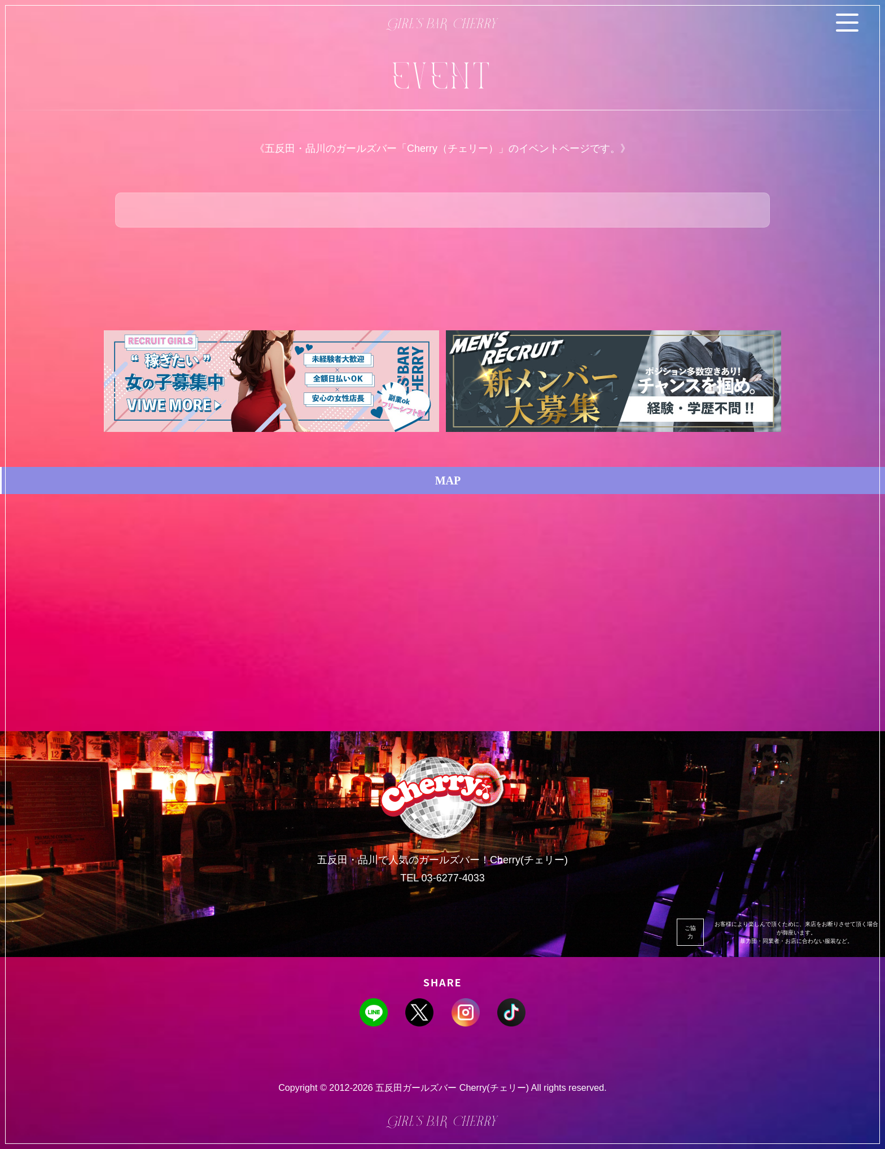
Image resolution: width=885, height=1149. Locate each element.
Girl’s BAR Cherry (443, 25)
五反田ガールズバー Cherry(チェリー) (452, 1087)
